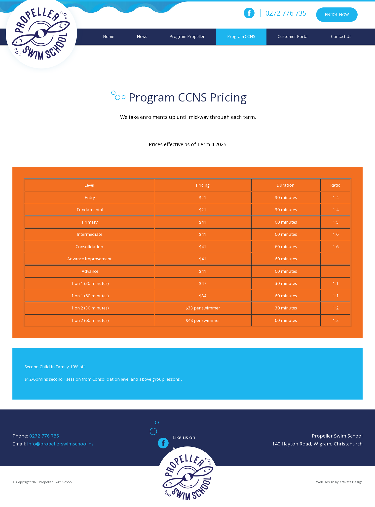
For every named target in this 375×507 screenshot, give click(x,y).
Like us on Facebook (184, 443)
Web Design (325, 482)
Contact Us (341, 36)
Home (108, 36)
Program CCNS (241, 36)
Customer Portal (293, 36)
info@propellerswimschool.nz (60, 443)
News (142, 36)
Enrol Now (337, 14)
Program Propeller (187, 36)
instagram (237, 12)
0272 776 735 (285, 13)
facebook (249, 12)
